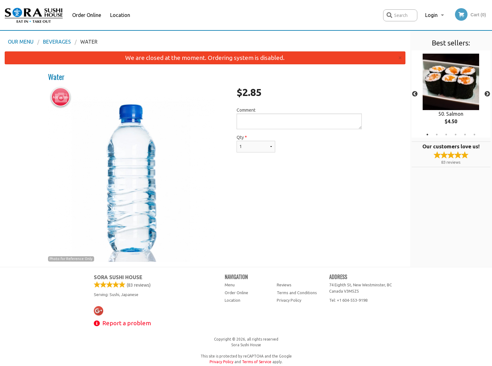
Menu (230, 285)
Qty (256, 143)
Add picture (61, 97)
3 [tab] (446, 134)
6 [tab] (474, 134)
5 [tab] (465, 134)
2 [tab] (437, 134)
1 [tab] (427, 134)
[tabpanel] (451, 94)
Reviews (284, 285)
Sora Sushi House (118, 277)
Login (431, 15)
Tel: (348, 300)
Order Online (86, 15)
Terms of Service (256, 362)
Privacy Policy (289, 300)
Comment (299, 118)
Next (487, 94)
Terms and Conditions (297, 292)
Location (120, 15)
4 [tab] (455, 134)
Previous (415, 94)
